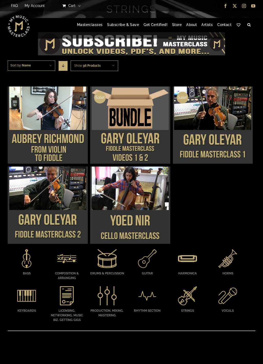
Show (87, 65)
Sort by (20, 65)
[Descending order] (63, 65)
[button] (249, 25)
